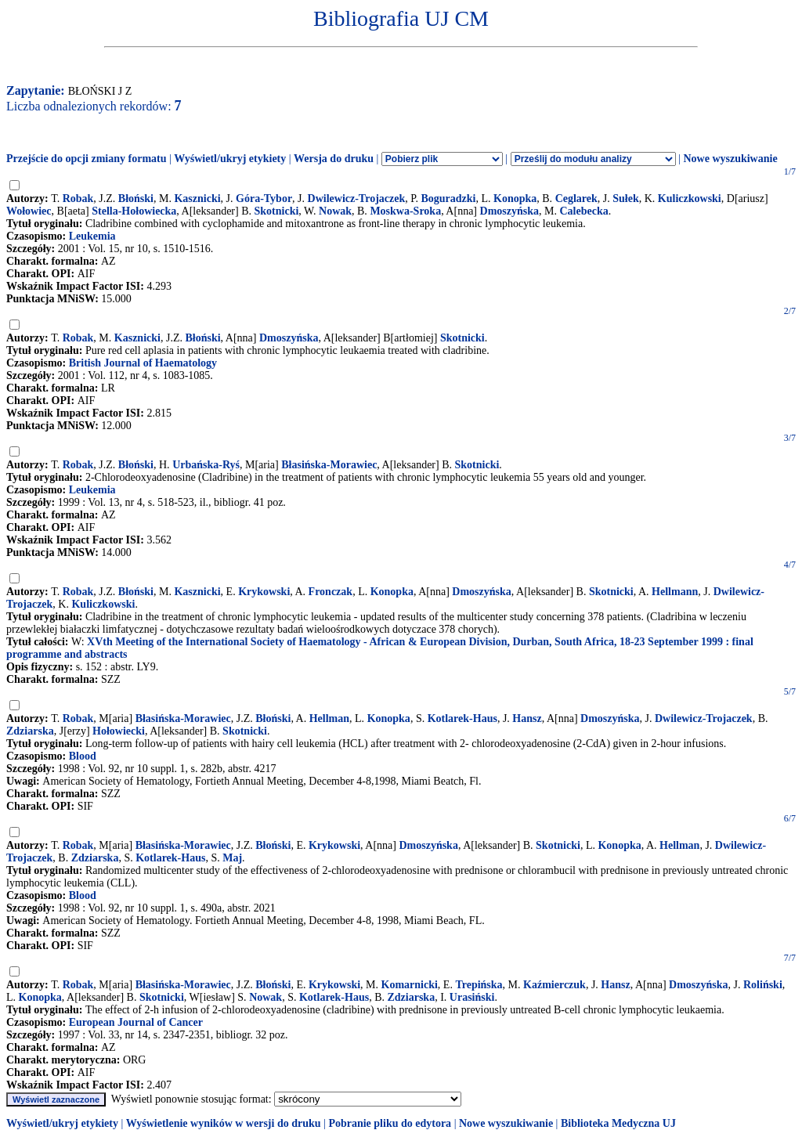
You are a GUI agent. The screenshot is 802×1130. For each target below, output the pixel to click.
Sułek (625, 198)
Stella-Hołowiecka (134, 211)
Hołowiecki (118, 731)
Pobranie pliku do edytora (389, 1123)
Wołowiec (29, 211)
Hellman (329, 718)
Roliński (762, 985)
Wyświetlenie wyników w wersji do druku (223, 1123)
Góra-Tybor (264, 198)
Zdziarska (30, 731)
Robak (78, 198)
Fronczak (331, 591)
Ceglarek (576, 198)
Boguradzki (448, 198)
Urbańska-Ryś (206, 465)
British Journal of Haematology (143, 363)
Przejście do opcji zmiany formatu (86, 158)
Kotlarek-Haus (462, 718)
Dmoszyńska (509, 211)
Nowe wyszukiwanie (730, 158)
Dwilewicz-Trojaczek (357, 198)
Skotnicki (277, 211)
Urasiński (472, 997)
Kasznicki (197, 198)
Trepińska (478, 985)
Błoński (136, 198)
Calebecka (583, 211)
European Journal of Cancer (136, 1022)
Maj (232, 858)
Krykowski (264, 591)
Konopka (514, 198)
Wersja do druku (334, 158)
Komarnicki (409, 985)
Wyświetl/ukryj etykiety (230, 158)
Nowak (335, 211)
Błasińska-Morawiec (329, 465)
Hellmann (675, 591)
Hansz (526, 718)
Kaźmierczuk (554, 985)
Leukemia (92, 236)
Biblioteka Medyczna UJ (618, 1123)
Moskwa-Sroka (405, 211)
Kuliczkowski (689, 198)
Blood (82, 756)
